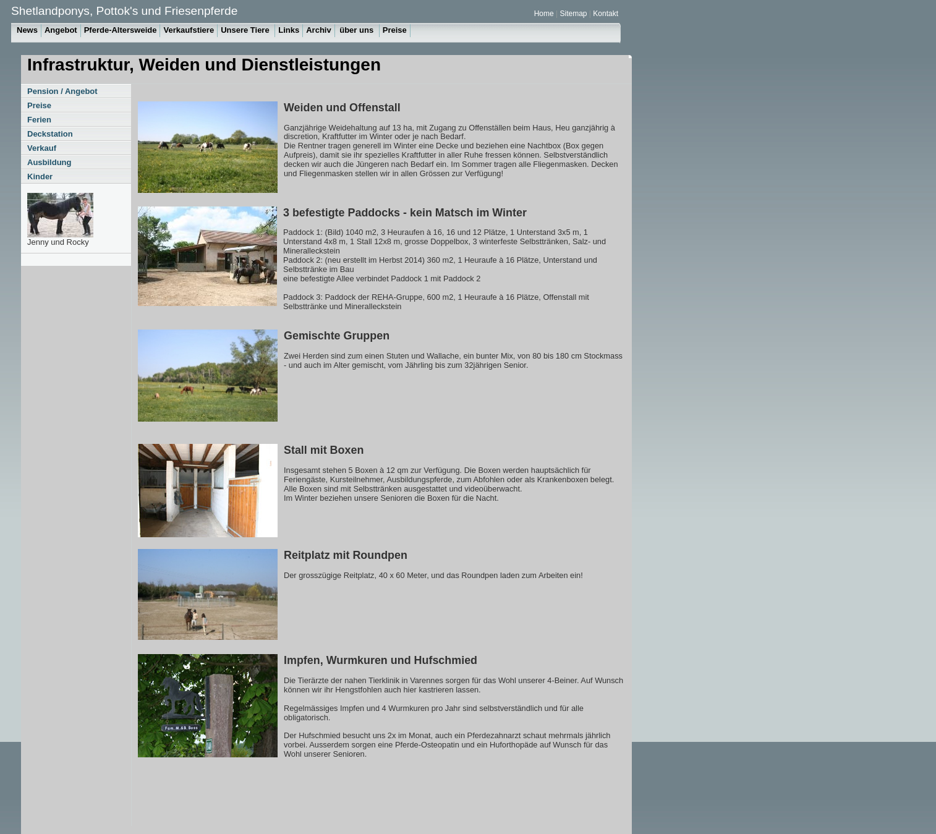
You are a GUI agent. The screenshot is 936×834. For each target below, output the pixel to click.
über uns (357, 30)
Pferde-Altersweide (120, 30)
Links (288, 30)
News (27, 30)
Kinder (40, 176)
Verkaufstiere (188, 30)
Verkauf (41, 148)
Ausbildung (49, 162)
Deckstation (50, 133)
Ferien (39, 119)
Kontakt (605, 13)
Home (545, 13)
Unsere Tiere (246, 30)
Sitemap (574, 13)
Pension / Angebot (62, 91)
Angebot (61, 30)
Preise (395, 30)
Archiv (318, 30)
